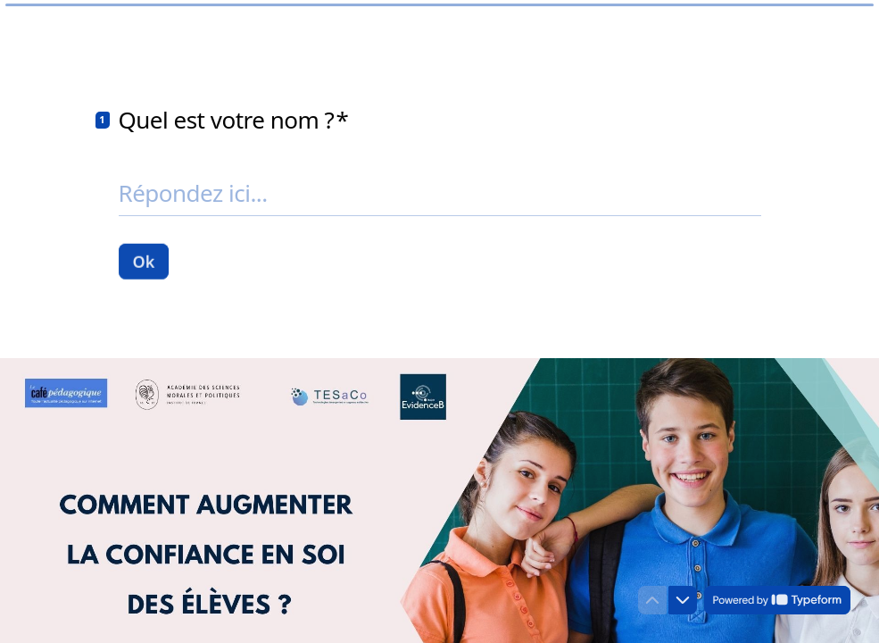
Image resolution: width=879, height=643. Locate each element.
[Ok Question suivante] (144, 261)
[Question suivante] (682, 600)
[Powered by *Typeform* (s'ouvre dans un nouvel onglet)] (777, 600)
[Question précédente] (652, 600)
